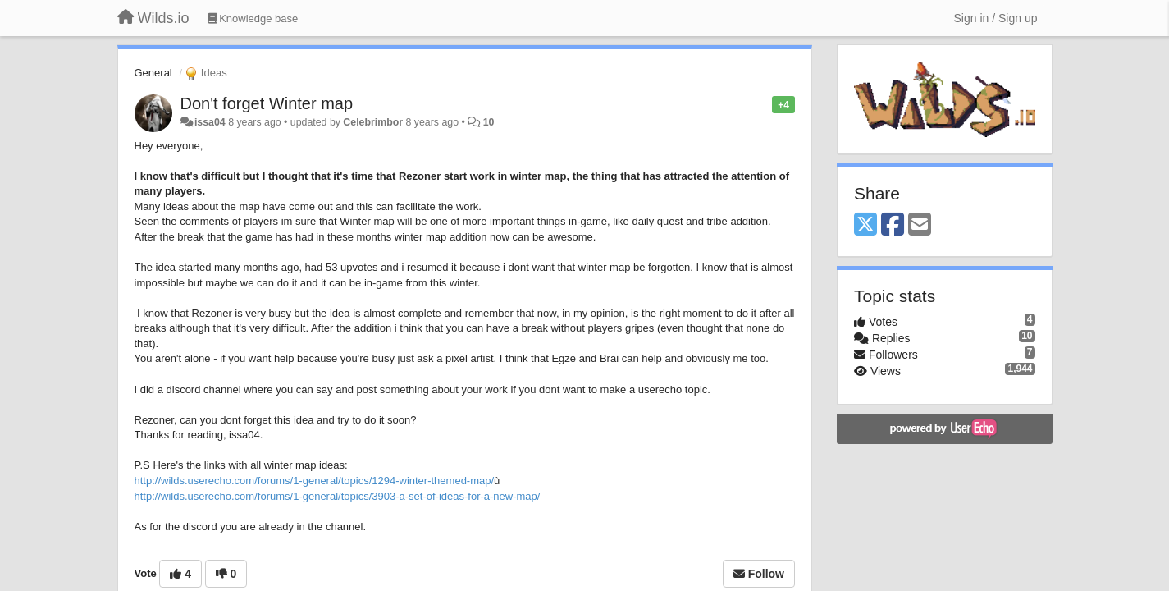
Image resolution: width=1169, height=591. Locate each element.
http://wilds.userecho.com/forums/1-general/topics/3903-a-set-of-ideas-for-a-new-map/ (338, 496)
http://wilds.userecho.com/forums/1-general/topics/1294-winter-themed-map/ (315, 480)
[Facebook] (892, 225)
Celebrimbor (373, 122)
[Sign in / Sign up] (996, 18)
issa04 (210, 122)
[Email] (919, 225)
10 (489, 122)
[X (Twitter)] (865, 225)
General (153, 72)
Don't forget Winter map (267, 103)
